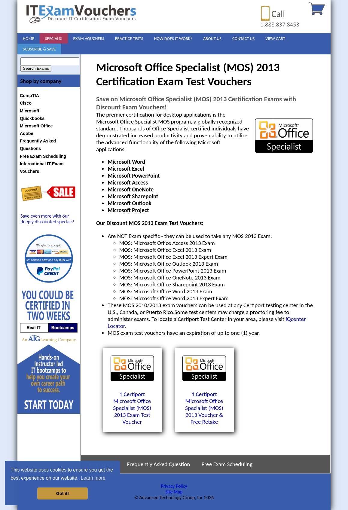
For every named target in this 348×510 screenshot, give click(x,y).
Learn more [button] (93, 478)
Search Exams (36, 68)
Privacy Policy (174, 486)
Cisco (26, 103)
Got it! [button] (62, 493)
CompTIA (29, 95)
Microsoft (29, 110)
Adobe (26, 133)
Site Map (174, 492)
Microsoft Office (36, 126)
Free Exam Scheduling (43, 156)
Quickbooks (32, 118)
